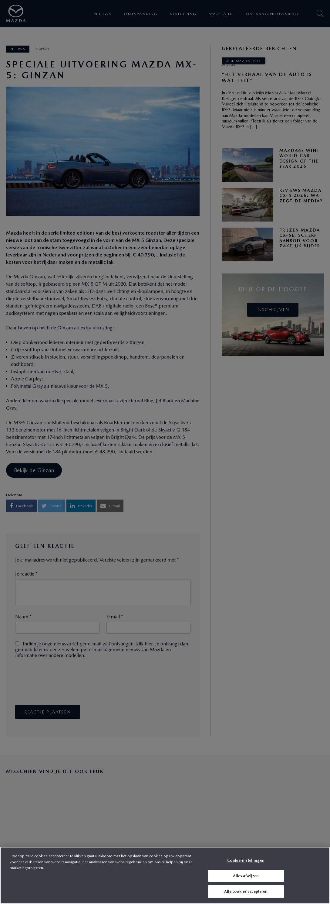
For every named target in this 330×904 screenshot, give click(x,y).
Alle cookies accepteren (246, 891)
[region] (165, 875)
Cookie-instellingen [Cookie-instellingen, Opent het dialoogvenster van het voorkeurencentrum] (245, 860)
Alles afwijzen (246, 876)
